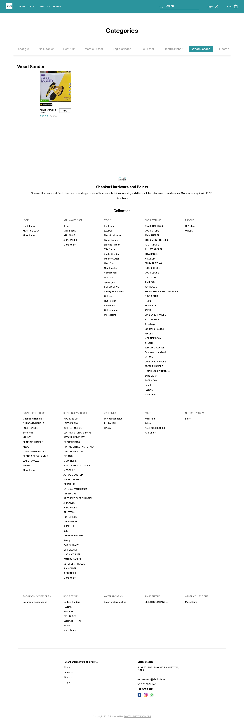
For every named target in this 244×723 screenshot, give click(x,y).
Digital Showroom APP (137, 716)
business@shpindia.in (153, 679)
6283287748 (148, 684)
